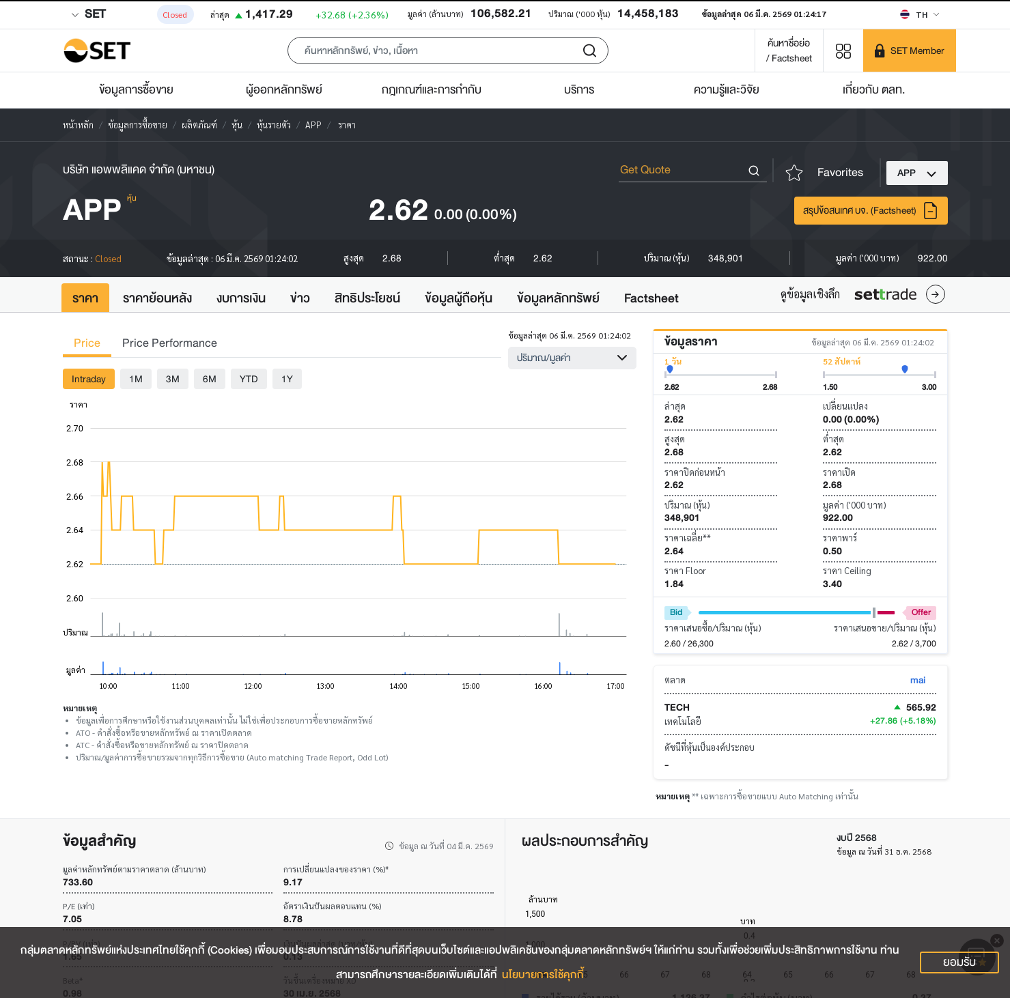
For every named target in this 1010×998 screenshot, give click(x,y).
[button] (447, 50)
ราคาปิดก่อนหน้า (694, 472)
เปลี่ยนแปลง (845, 405)
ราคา (85, 298)
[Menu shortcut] (843, 50)
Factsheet (651, 298)
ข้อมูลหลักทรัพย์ (558, 298)
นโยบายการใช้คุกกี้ (543, 975)
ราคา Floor (685, 570)
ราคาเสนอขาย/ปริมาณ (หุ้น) (885, 627)
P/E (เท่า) (78, 906)
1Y (287, 379)
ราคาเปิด (839, 472)
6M (209, 379)
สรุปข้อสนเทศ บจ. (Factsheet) (871, 210)
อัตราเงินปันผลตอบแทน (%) (332, 906)
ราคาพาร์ (840, 537)
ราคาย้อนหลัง (157, 298)
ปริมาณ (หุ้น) (687, 504)
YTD (249, 379)
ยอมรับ (959, 962)
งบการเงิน (241, 298)
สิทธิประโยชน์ (367, 298)
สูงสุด (674, 438)
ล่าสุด (675, 405)
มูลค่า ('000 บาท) (854, 504)
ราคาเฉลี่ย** (687, 537)
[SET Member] (909, 50)
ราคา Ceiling (847, 570)
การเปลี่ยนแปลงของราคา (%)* (336, 869)
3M (173, 379)
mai (917, 679)
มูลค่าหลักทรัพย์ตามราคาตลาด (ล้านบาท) (134, 869)
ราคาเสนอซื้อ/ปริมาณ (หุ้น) (712, 627)
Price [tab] (87, 343)
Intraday (89, 379)
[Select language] (919, 14)
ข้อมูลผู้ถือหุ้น (458, 298)
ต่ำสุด (833, 438)
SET (88, 14)
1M (136, 379)
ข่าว (300, 298)
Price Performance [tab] (169, 343)
